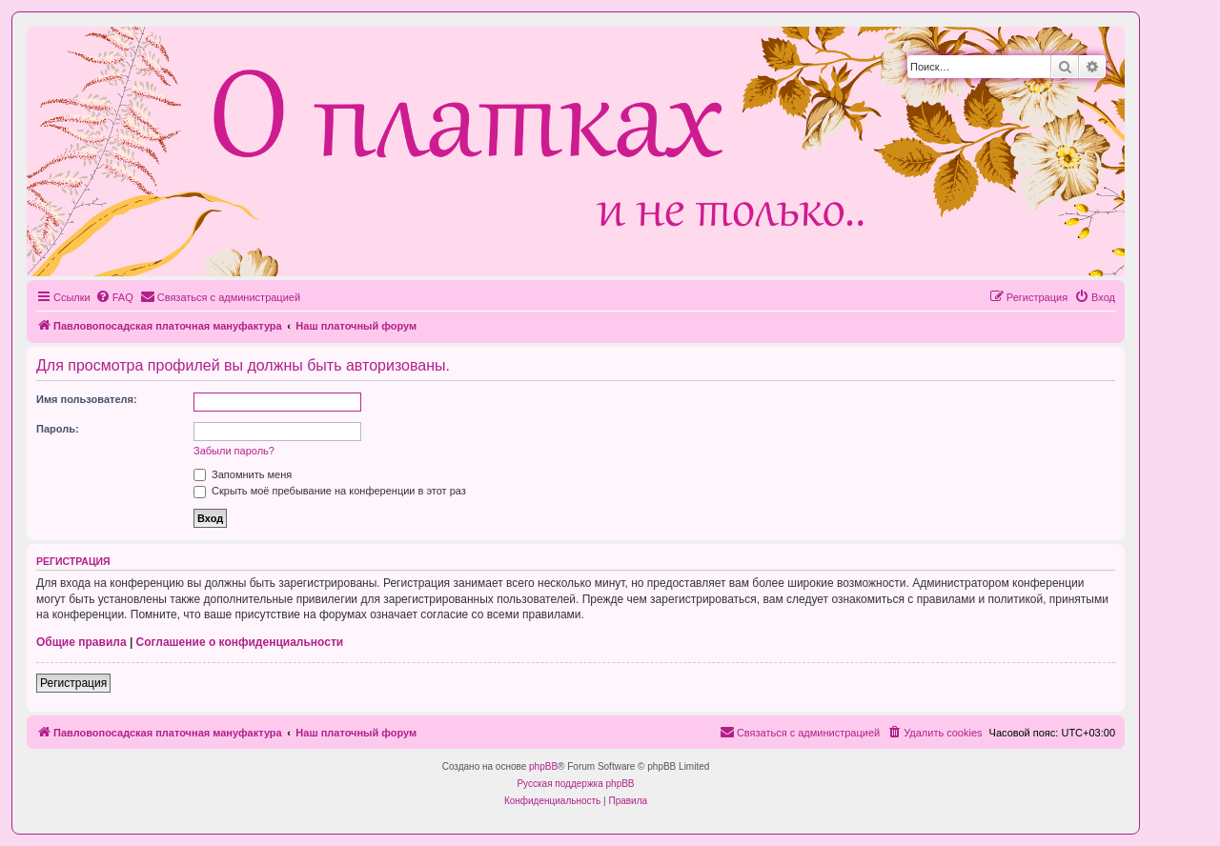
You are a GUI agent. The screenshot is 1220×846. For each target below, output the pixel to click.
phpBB (543, 766)
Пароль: (57, 428)
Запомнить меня (242, 474)
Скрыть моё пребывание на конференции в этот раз (329, 490)
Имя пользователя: (86, 399)
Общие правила (81, 642)
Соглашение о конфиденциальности (240, 642)
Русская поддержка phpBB (575, 783)
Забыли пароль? (233, 450)
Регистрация (73, 683)
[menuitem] (114, 297)
